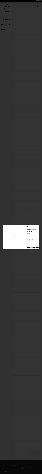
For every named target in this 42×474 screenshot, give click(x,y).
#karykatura (34, 229)
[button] (32, 226)
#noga (32, 229)
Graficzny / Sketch (30, 231)
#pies (27, 229)
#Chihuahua (29, 229)
